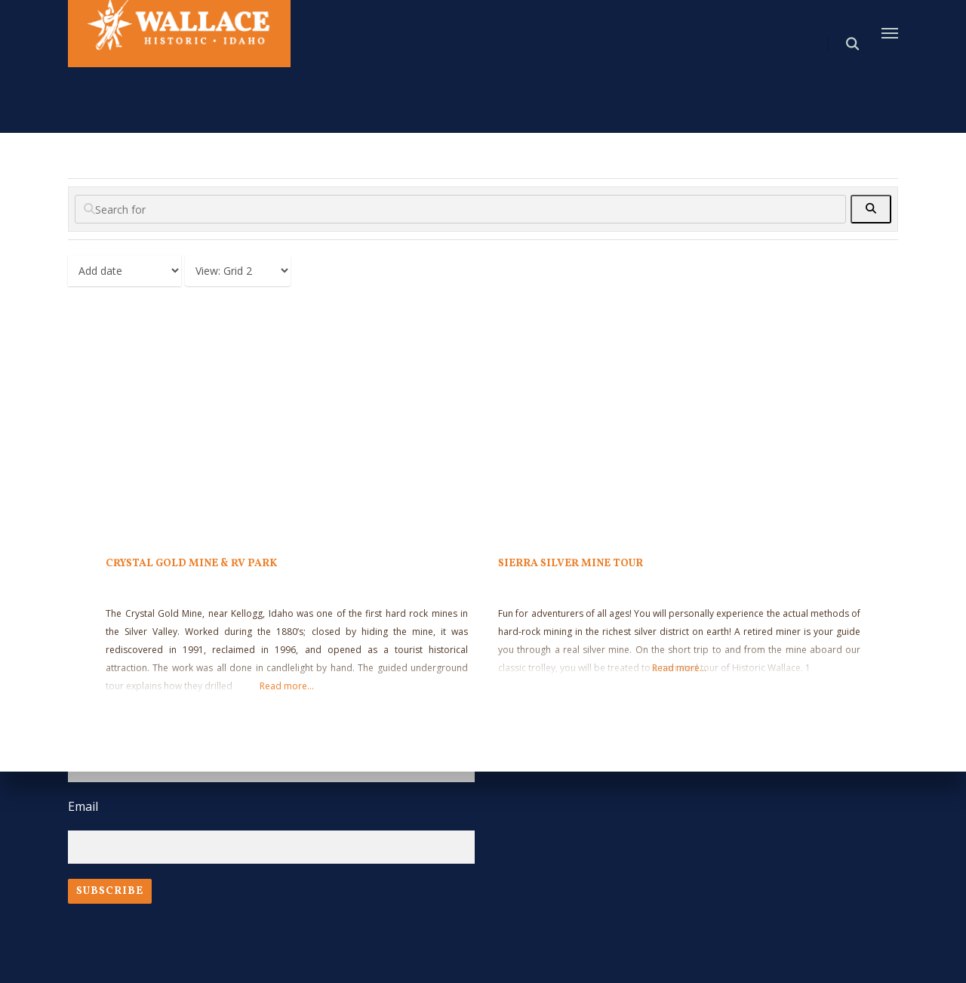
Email (83, 806)
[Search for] (460, 209)
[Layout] (238, 270)
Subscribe (109, 891)
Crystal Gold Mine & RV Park (191, 563)
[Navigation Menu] (889, 32)
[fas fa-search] (871, 209)
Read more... (287, 685)
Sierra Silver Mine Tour (570, 563)
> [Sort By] (124, 270)
